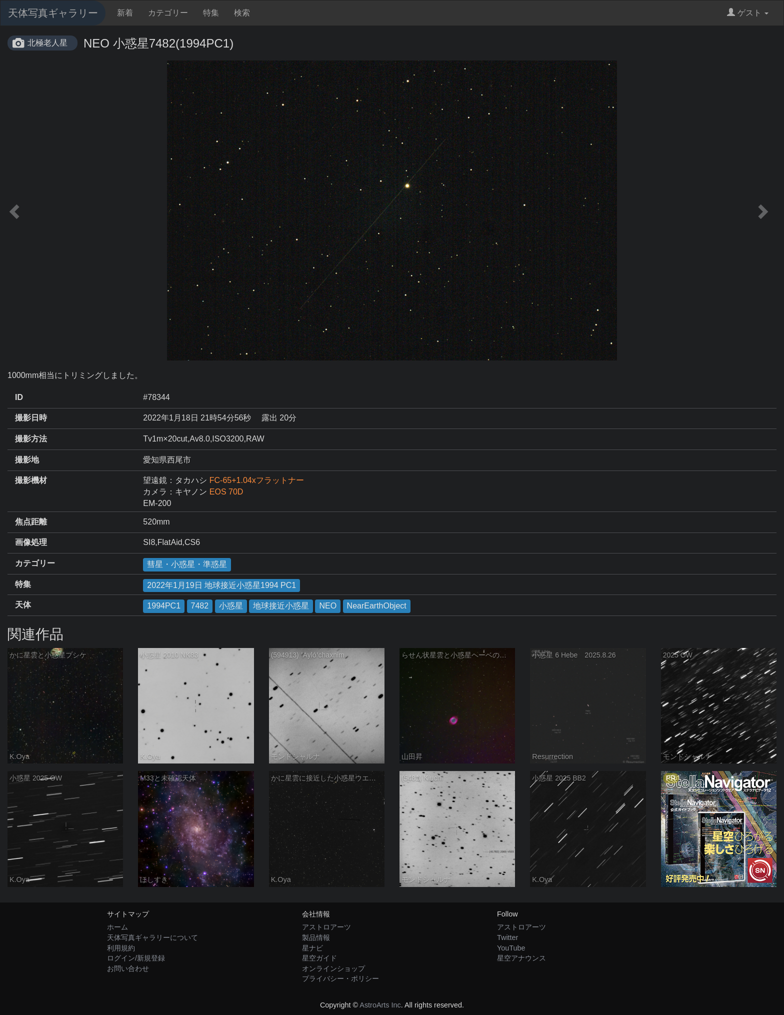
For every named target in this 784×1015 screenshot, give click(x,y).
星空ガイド (319, 958)
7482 (200, 606)
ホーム (117, 927)
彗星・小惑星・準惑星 (187, 564)
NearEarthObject (376, 606)
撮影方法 (31, 438)
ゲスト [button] (747, 12)
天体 (23, 604)
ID (19, 397)
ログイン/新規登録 (136, 958)
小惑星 (231, 606)
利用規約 (121, 948)
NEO (327, 606)
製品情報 (316, 938)
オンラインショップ (333, 968)
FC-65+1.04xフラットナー (257, 480)
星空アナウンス (521, 958)
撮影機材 (31, 480)
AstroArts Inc (380, 1005)
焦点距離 (31, 522)
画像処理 (31, 542)
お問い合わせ (128, 968)
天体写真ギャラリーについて (152, 938)
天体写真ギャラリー (53, 13)
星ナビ (312, 948)
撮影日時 (31, 418)
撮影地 (27, 460)
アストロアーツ (326, 927)
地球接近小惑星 (281, 606)
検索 (242, 12)
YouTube (511, 948)
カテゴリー (168, 12)
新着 (125, 12)
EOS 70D (227, 492)
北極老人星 (48, 42)
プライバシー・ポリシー (340, 978)
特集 (211, 12)
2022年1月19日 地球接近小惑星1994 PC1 (221, 585)
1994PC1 (163, 606)
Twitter (507, 938)
